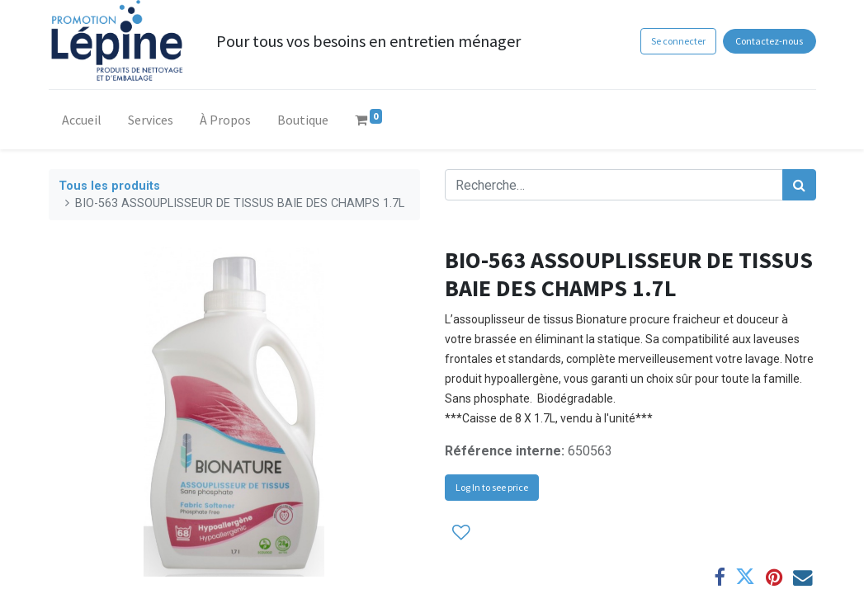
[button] (461, 531)
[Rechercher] (799, 184)
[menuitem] (82, 123)
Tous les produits (109, 186)
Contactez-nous (769, 41)
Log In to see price (492, 487)
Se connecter (678, 41)
